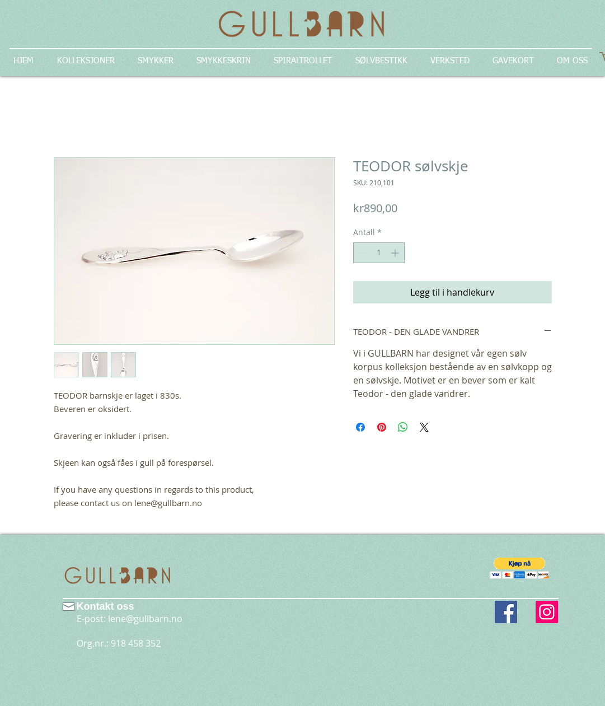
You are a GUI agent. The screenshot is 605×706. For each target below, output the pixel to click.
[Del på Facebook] (360, 427)
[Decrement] (362, 253)
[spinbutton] (379, 253)
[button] (520, 568)
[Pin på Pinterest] (381, 427)
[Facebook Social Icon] (506, 612)
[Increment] (396, 253)
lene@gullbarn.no (145, 619)
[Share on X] (424, 427)
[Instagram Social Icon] (547, 612)
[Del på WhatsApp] (403, 427)
